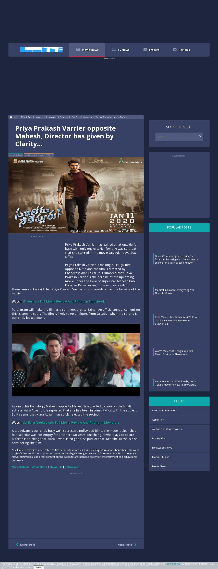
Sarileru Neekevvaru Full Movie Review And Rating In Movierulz (71, 422)
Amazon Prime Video (164, 410)
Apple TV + (158, 419)
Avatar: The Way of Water (167, 429)
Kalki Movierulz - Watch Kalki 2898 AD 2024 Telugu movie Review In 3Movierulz (177, 320)
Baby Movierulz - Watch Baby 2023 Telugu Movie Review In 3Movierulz (175, 383)
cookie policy (172, 563)
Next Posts (128, 544)
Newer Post (24, 544)
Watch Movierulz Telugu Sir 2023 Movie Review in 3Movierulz (174, 352)
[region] (109, 21)
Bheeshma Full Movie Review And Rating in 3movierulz (64, 301)
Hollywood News (162, 447)
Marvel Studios (160, 457)
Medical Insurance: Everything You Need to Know (175, 291)
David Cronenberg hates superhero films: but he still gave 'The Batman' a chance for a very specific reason (176, 259)
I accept (39, 567)
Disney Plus (159, 438)
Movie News (159, 466)
